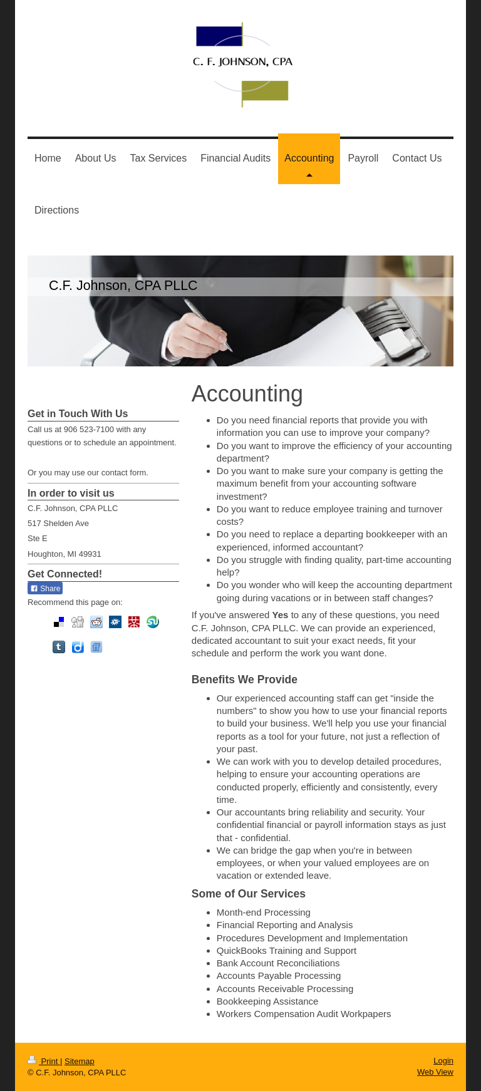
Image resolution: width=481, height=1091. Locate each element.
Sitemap (80, 1061)
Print (44, 1061)
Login (443, 1060)
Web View (435, 1072)
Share (45, 588)
